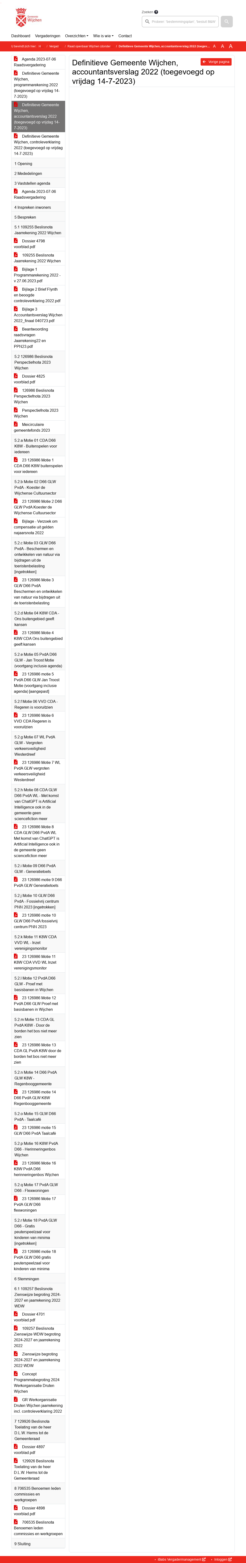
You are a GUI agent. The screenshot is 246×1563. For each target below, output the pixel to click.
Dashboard (20, 36)
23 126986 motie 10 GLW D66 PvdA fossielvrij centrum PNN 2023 (36, 921)
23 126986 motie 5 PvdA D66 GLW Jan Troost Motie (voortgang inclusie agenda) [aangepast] (36, 682)
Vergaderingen (47, 36)
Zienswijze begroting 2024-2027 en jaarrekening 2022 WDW (37, 1360)
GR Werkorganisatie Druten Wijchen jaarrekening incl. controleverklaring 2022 (38, 1405)
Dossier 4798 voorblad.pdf (29, 244)
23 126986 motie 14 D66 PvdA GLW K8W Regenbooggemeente (35, 1098)
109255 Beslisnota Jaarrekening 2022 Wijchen (37, 258)
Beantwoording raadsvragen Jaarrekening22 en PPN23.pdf (31, 338)
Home (43, 46)
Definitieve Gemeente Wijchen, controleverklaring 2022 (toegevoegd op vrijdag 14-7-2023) (38, 145)
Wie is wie (102, 36)
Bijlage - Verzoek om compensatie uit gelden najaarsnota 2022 (35, 527)
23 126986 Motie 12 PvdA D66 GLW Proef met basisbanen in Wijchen (36, 1003)
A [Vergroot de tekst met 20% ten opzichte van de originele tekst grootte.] (222, 46)
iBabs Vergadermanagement (181, 1559)
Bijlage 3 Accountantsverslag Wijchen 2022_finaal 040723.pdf (38, 315)
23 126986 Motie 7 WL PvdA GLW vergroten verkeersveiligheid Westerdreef (37, 771)
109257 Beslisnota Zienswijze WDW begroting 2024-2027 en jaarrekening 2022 (37, 1337)
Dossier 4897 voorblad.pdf (29, 1450)
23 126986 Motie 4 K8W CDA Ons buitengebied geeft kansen (38, 638)
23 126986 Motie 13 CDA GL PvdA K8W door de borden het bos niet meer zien (37, 1053)
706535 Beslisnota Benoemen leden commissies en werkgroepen (38, 1528)
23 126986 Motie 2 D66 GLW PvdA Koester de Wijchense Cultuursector (38, 507)
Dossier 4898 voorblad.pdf (29, 1511)
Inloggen (222, 1559)
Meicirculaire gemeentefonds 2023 (32, 427)
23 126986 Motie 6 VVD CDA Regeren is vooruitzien (34, 721)
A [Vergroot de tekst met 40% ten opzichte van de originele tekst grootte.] (231, 46)
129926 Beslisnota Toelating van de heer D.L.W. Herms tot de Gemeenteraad (34, 1469)
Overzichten (75, 36)
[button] (227, 21)
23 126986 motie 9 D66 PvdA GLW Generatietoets (38, 883)
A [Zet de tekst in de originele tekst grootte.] (214, 46)
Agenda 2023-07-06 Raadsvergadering (35, 62)
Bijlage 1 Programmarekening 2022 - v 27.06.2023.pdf (37, 275)
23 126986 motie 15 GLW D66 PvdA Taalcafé (35, 1130)
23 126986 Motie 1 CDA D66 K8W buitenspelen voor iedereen (38, 466)
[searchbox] (180, 21)
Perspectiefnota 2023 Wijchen (36, 413)
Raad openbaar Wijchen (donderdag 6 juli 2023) (99, 46)
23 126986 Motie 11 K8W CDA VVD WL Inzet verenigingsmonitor (35, 962)
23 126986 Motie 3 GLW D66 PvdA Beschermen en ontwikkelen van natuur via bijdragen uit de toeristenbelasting (38, 591)
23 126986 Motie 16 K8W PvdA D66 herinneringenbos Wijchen (36, 1169)
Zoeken (147, 12)
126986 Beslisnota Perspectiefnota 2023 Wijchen (34, 396)
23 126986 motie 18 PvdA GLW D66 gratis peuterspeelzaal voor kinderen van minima (35, 1260)
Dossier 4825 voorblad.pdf (29, 379)
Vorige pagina (216, 62)
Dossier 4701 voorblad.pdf (29, 1317)
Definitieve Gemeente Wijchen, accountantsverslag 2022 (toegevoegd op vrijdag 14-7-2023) (37, 116)
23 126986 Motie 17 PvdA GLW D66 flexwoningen (35, 1204)
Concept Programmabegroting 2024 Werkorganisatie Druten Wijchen (37, 1382)
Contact (125, 36)
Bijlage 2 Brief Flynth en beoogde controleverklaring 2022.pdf (37, 295)
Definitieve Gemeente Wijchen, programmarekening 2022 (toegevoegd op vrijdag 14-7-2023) (37, 84)
